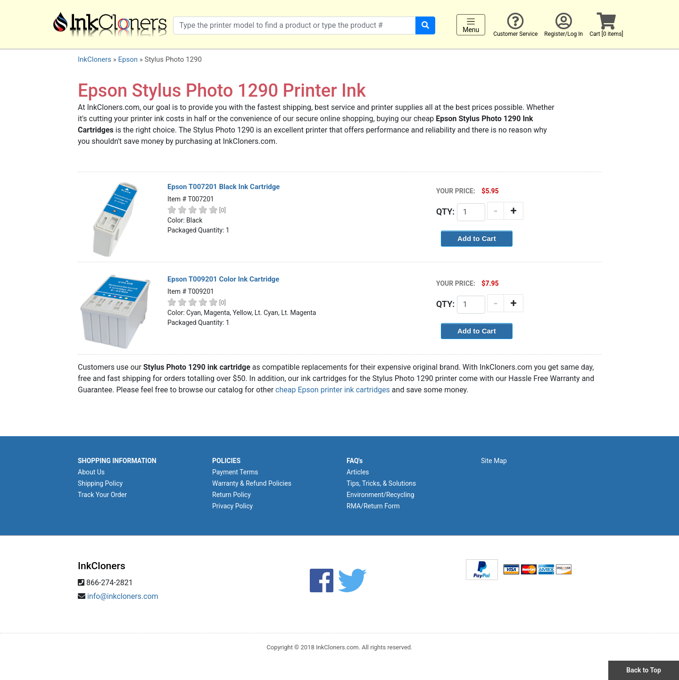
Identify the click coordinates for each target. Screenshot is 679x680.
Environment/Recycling (380, 494)
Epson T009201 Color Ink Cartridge (223, 279)
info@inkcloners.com (122, 596)
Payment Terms (235, 472)
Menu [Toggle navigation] (471, 25)
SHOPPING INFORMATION (117, 460)
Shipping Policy (100, 483)
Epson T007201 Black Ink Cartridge (223, 186)
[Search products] (294, 25)
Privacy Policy (232, 506)
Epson (128, 59)
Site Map (494, 460)
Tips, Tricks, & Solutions (381, 483)
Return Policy (231, 494)
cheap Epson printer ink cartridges (332, 389)
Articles (358, 472)
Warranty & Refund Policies (251, 483)
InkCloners (94, 59)
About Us (91, 472)
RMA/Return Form (373, 506)
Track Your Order (102, 494)
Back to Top (643, 670)
